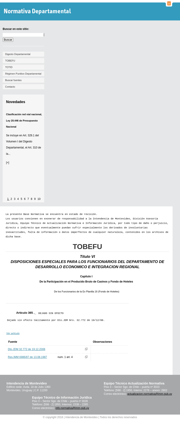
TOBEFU (10, 60)
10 (38, 199)
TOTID (9, 67)
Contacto (10, 86)
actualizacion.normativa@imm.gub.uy (149, 393)
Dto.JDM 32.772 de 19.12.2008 (26, 349)
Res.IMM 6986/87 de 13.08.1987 (27, 357)
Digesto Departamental (17, 54)
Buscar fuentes (13, 80)
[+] (7, 162)
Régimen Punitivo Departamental (23, 73)
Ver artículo (13, 333)
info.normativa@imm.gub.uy (72, 408)
